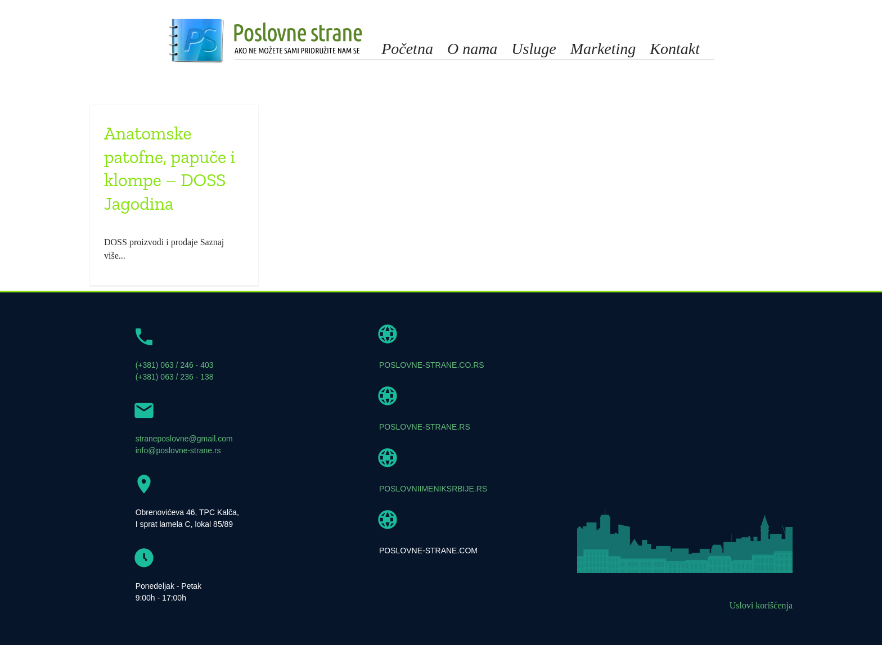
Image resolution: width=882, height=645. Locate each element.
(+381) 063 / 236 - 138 (175, 376)
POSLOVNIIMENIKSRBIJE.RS (433, 488)
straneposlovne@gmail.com (184, 438)
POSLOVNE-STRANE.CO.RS (431, 364)
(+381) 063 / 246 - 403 (175, 364)
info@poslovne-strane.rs (178, 450)
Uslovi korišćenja (761, 605)
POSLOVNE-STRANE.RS (424, 426)
